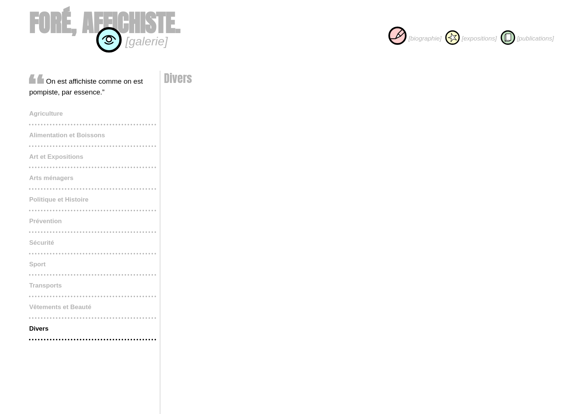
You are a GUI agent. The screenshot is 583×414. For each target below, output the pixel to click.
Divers (38, 328)
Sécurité (41, 242)
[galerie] (132, 41)
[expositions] (471, 38)
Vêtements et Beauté (60, 307)
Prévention (45, 221)
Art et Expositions (56, 156)
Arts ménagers (51, 178)
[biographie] (415, 38)
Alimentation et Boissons (67, 135)
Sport (37, 264)
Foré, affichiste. (104, 23)
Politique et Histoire (58, 199)
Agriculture (46, 113)
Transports (45, 285)
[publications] (527, 38)
